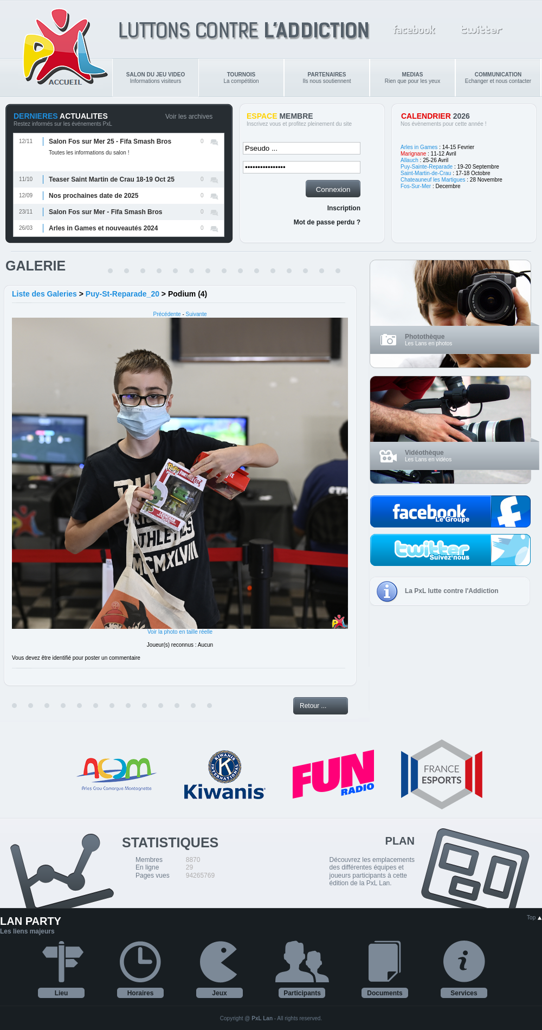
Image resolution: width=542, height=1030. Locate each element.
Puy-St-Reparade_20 (122, 293)
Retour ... (313, 706)
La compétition (241, 78)
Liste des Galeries (44, 293)
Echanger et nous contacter (498, 78)
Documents (384, 993)
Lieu (61, 993)
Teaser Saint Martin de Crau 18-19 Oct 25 (112, 179)
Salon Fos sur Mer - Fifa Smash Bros (105, 212)
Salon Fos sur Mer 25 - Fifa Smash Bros (110, 141)
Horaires (140, 993)
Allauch (409, 160)
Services (463, 993)
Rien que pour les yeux (412, 78)
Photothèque (424, 336)
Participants (302, 993)
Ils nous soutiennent (327, 78)
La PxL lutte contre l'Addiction (452, 591)
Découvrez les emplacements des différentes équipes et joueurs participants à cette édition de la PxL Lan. (372, 871)
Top (534, 917)
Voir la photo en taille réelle (179, 632)
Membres (149, 860)
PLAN (400, 841)
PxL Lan (262, 1018)
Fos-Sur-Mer (416, 186)
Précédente (167, 314)
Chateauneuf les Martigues (433, 180)
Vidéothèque (424, 452)
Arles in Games (419, 147)
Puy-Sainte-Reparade (427, 167)
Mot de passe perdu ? (327, 222)
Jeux (219, 993)
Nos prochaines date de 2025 (93, 195)
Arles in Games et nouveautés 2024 (103, 228)
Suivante (196, 314)
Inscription (343, 208)
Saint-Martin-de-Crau (426, 173)
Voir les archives (188, 116)
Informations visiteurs (155, 78)
